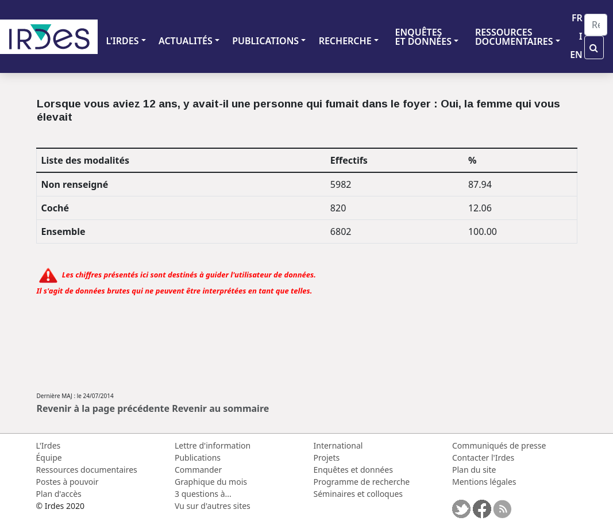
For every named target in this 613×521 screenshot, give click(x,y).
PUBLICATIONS (265, 40)
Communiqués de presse (499, 445)
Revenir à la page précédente (103, 408)
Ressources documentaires (86, 469)
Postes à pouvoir (67, 481)
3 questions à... (203, 493)
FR (577, 17)
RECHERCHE (345, 40)
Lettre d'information (212, 445)
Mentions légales (484, 481)
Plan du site (474, 469)
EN (576, 54)
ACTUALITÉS (186, 40)
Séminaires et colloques (358, 493)
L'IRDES (122, 40)
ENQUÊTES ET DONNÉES (423, 37)
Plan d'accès (59, 493)
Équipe (49, 457)
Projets (327, 457)
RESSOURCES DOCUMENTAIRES (514, 37)
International (338, 445)
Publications (198, 457)
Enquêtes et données (353, 469)
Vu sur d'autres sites (212, 505)
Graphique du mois (211, 481)
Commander (198, 469)
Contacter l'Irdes (483, 457)
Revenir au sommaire (220, 408)
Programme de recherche (362, 481)
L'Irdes (48, 445)
